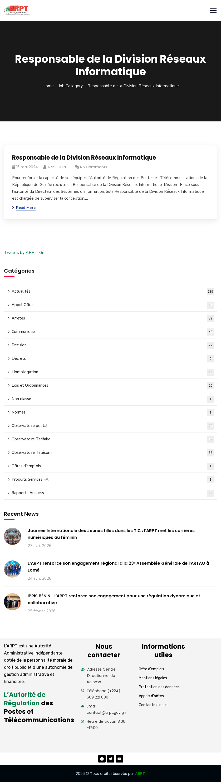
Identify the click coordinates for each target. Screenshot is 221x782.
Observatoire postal (113, 426)
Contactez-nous (153, 705)
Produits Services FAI (113, 479)
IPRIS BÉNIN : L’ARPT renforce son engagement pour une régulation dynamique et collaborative (114, 599)
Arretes (113, 318)
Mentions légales (153, 678)
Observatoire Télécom (113, 452)
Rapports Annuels (113, 493)
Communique (113, 332)
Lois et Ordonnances (113, 385)
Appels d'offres (151, 696)
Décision (113, 345)
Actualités (113, 291)
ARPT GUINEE (58, 167)
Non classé (113, 399)
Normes (113, 412)
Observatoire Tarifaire (113, 439)
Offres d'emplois (113, 466)
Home (48, 86)
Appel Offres (113, 305)
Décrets (113, 358)
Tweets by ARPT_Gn (24, 252)
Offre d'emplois (151, 669)
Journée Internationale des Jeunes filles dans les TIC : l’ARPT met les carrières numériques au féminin (111, 534)
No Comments (93, 167)
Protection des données (159, 687)
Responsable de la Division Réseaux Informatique (84, 158)
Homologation (113, 372)
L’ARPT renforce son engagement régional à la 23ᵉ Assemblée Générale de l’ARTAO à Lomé (118, 566)
